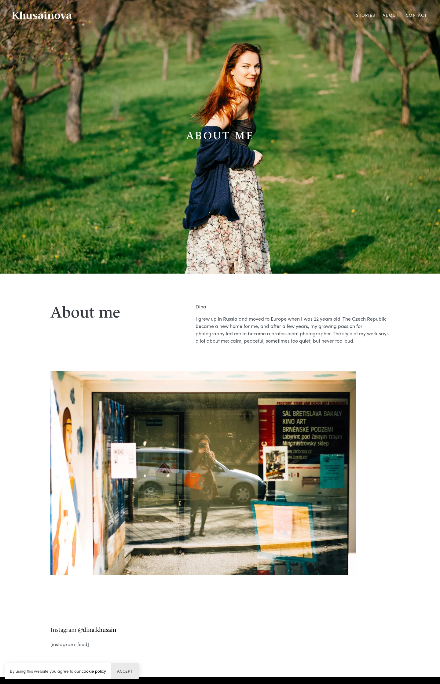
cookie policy (94, 671)
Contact (416, 15)
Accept (124, 671)
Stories (365, 15)
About (390, 15)
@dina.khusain (97, 629)
